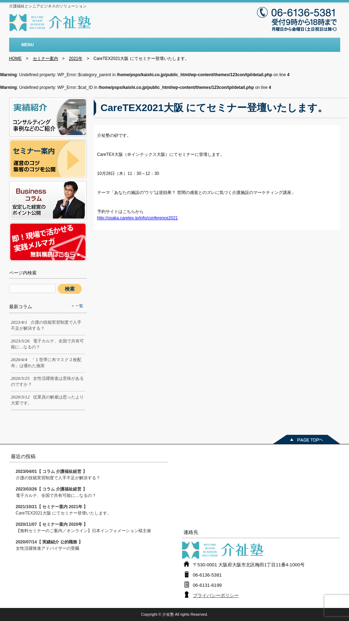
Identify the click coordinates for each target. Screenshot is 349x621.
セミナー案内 (45, 58)
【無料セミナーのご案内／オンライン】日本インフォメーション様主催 (83, 527)
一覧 (79, 306)
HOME (15, 58)
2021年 (76, 58)
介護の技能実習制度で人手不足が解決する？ (58, 474)
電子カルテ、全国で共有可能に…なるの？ (56, 492)
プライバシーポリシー (216, 595)
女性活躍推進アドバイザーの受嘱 (49, 545)
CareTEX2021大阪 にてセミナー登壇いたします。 (63, 510)
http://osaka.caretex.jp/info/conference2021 (137, 217)
